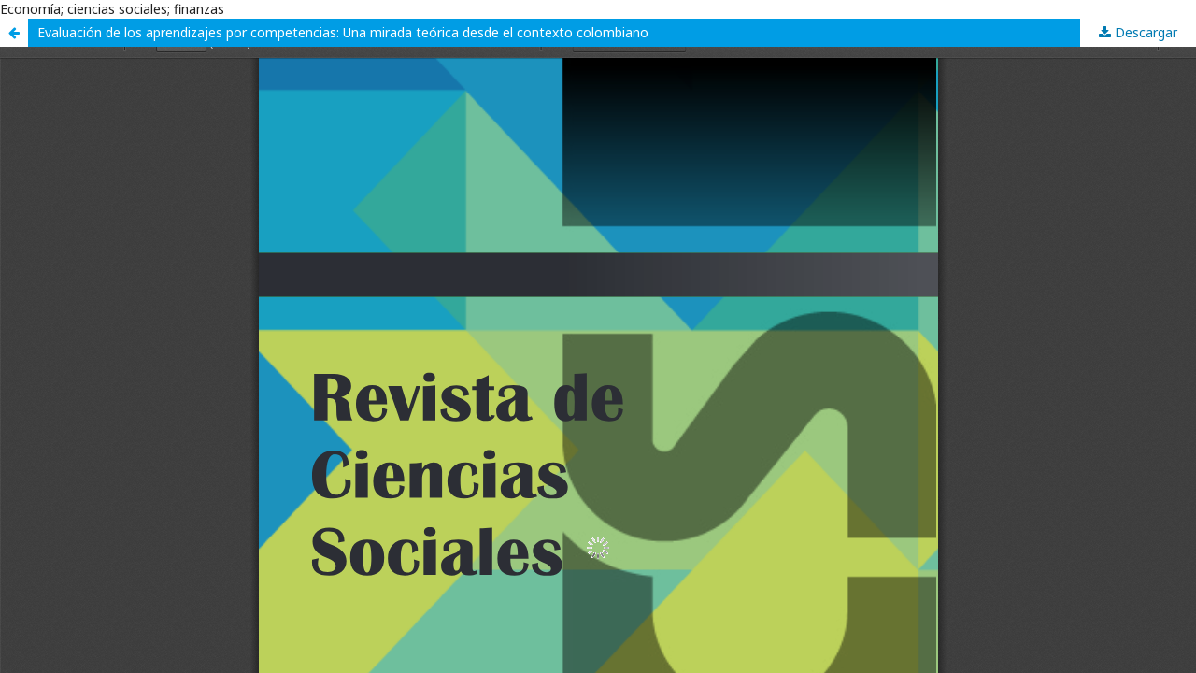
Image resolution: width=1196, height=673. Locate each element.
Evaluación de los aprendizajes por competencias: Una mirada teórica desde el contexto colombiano (342, 32)
